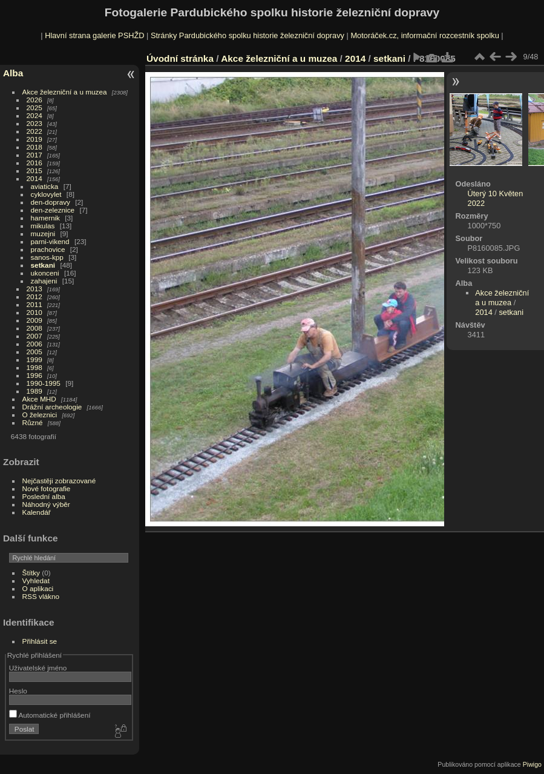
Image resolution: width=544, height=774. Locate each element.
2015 (34, 170)
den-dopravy (50, 202)
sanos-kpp (47, 257)
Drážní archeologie (52, 407)
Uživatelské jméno (38, 668)
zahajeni (44, 281)
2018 (34, 147)
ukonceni (45, 273)
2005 (34, 352)
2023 (34, 123)
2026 (34, 100)
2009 (34, 320)
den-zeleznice (53, 210)
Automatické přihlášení (50, 715)
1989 (34, 391)
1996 (34, 375)
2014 (34, 178)
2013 (34, 289)
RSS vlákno (40, 596)
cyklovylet (46, 194)
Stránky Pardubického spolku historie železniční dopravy (247, 35)
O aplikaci (38, 588)
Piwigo (532, 764)
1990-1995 (44, 383)
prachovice (48, 249)
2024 (34, 115)
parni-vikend (50, 241)
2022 (34, 131)
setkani (43, 265)
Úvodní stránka (180, 58)
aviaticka (45, 186)
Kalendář (36, 512)
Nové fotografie (46, 488)
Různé (32, 422)
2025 (34, 107)
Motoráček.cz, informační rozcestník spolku (424, 35)
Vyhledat (36, 580)
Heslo (18, 691)
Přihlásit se (39, 641)
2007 (34, 336)
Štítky (31, 573)
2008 (34, 328)
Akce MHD (39, 399)
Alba (13, 73)
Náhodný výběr (46, 504)
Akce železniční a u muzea (64, 92)
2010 (34, 312)
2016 (34, 163)
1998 (34, 367)
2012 (34, 296)
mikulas (43, 226)
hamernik (45, 218)
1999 (34, 359)
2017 (34, 155)
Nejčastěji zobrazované (59, 481)
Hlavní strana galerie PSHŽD (94, 35)
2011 (34, 304)
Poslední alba (43, 496)
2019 (34, 139)
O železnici (39, 414)
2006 (34, 344)
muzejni (43, 233)
